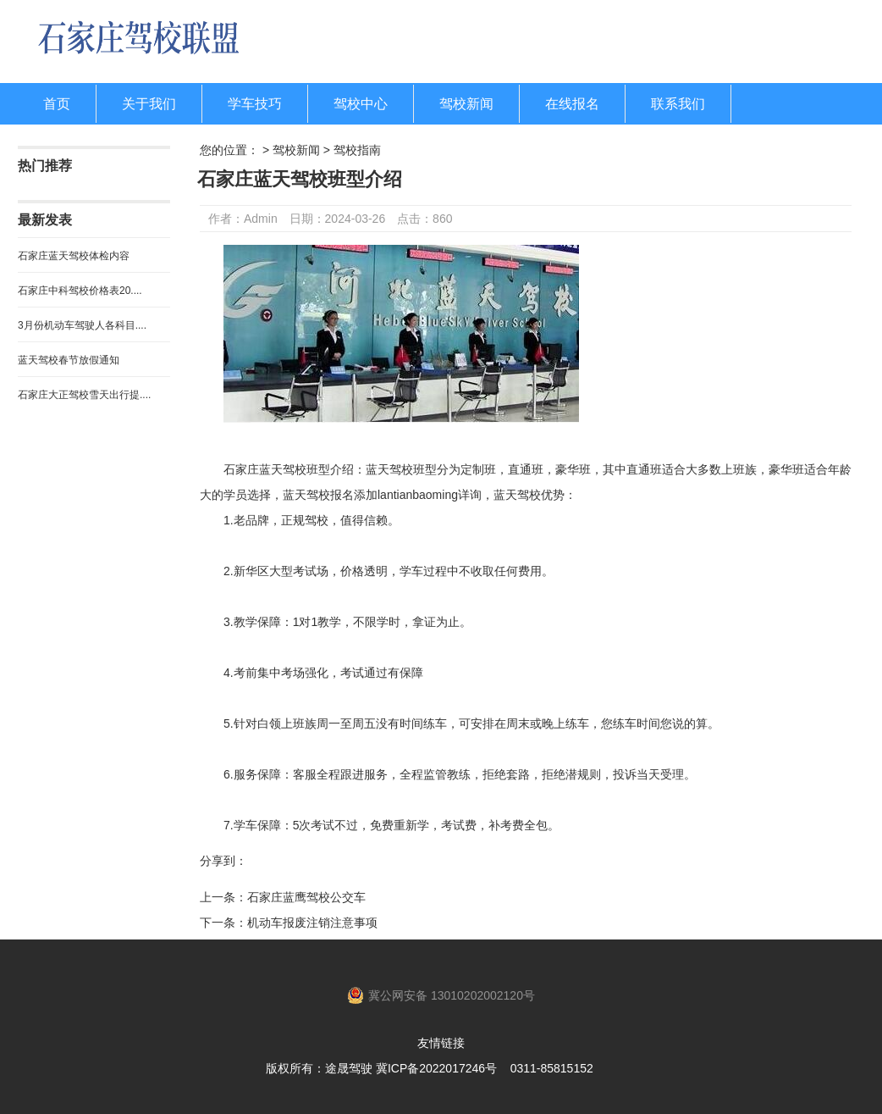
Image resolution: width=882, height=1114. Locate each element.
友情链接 (441, 1043)
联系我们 (678, 104)
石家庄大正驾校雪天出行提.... (84, 395)
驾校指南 (357, 150)
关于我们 (149, 104)
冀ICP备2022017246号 (436, 1068)
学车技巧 (255, 104)
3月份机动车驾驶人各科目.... (82, 325)
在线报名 (572, 104)
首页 (56, 104)
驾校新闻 (466, 104)
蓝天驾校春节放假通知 (68, 360)
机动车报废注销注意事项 (312, 922)
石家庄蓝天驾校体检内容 (74, 256)
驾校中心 (361, 104)
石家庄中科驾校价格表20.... (80, 291)
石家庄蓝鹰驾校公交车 (306, 897)
